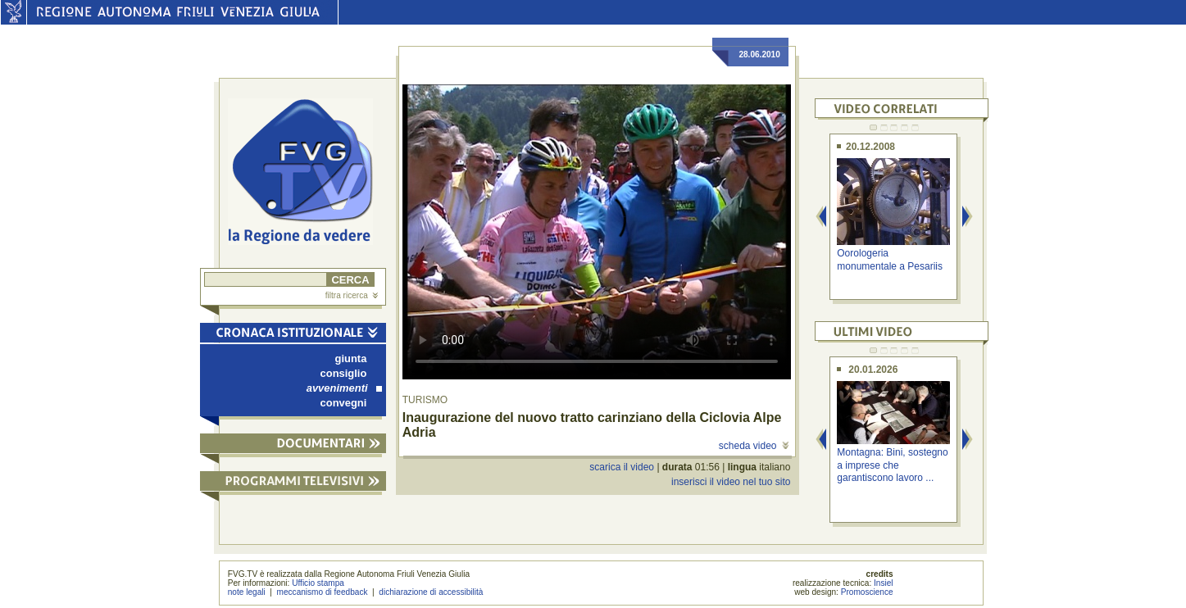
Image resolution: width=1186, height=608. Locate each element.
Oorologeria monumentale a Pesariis (890, 259)
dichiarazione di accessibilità (431, 592)
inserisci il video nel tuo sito (730, 482)
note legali (247, 592)
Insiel (883, 583)
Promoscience (867, 592)
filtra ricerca (351, 295)
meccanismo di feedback (322, 592)
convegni (343, 403)
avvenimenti (344, 388)
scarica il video (621, 467)
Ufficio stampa (318, 583)
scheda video (753, 445)
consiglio (343, 373)
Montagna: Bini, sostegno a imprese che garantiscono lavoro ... (892, 465)
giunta (351, 358)
